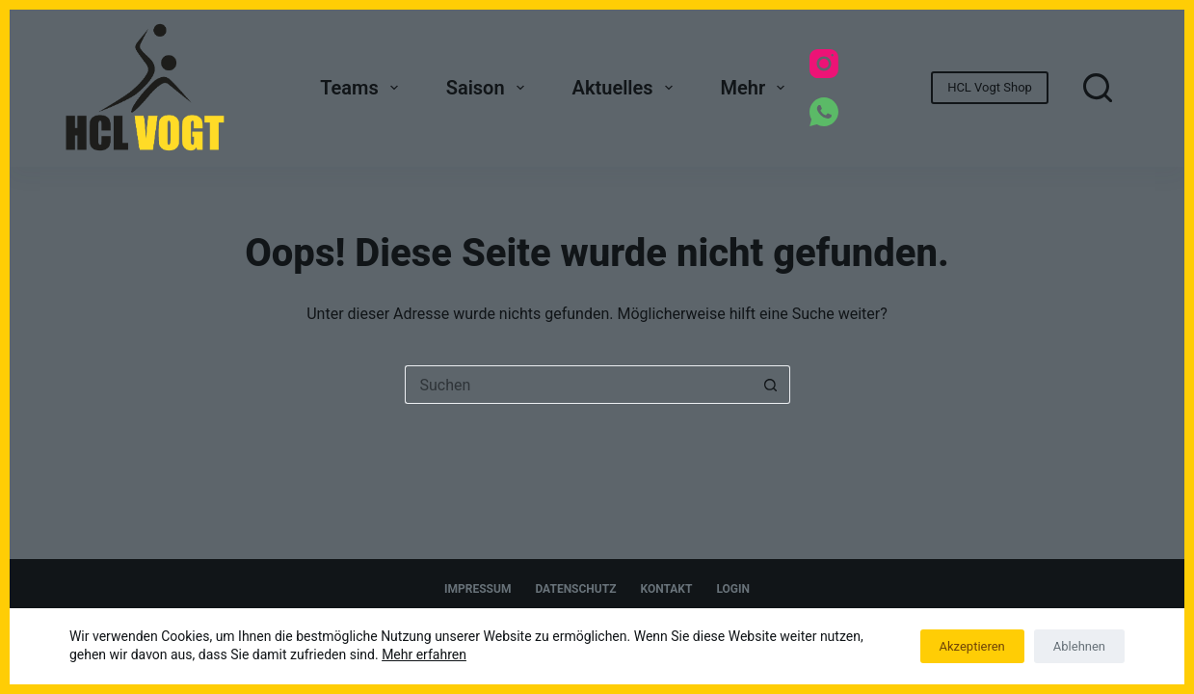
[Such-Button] (771, 384)
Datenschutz (575, 589)
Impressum (477, 589)
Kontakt (666, 589)
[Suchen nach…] (578, 384)
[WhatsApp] (823, 111)
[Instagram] (823, 63)
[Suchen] (1097, 87)
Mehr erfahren (424, 654)
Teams (363, 87)
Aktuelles (626, 87)
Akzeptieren (972, 646)
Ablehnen (1079, 646)
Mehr (757, 87)
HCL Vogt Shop (989, 87)
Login (733, 589)
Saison (489, 87)
